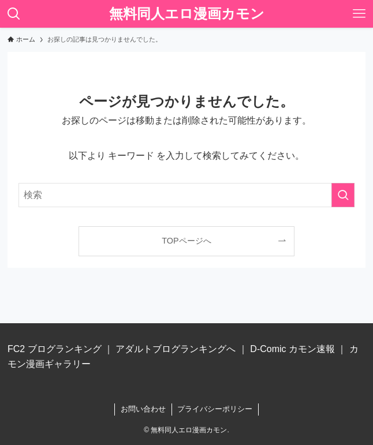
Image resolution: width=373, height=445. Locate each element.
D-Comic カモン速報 (292, 349)
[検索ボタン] (14, 14)
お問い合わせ (143, 409)
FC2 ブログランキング (55, 349)
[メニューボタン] (359, 14)
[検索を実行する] (343, 195)
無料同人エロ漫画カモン (186, 14)
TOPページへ (186, 240)
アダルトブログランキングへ (175, 349)
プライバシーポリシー (214, 409)
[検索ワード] (186, 195)
